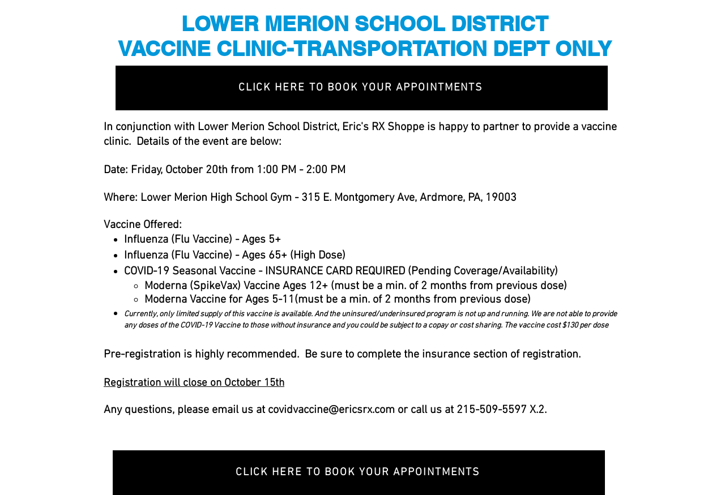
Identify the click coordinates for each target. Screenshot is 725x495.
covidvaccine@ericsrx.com (331, 410)
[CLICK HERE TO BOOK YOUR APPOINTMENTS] (362, 88)
